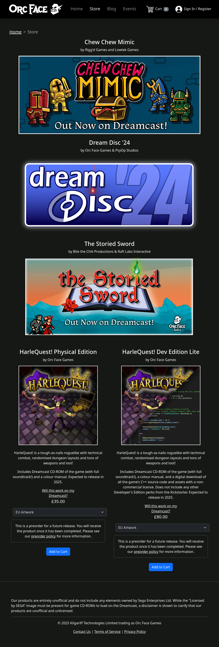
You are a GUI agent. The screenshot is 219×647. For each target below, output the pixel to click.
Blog (111, 9)
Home (77, 9)
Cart (157, 9)
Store (95, 9)
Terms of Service (107, 631)
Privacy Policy (135, 631)
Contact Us (81, 631)
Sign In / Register (193, 9)
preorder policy (43, 536)
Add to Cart (58, 551)
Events (129, 9)
